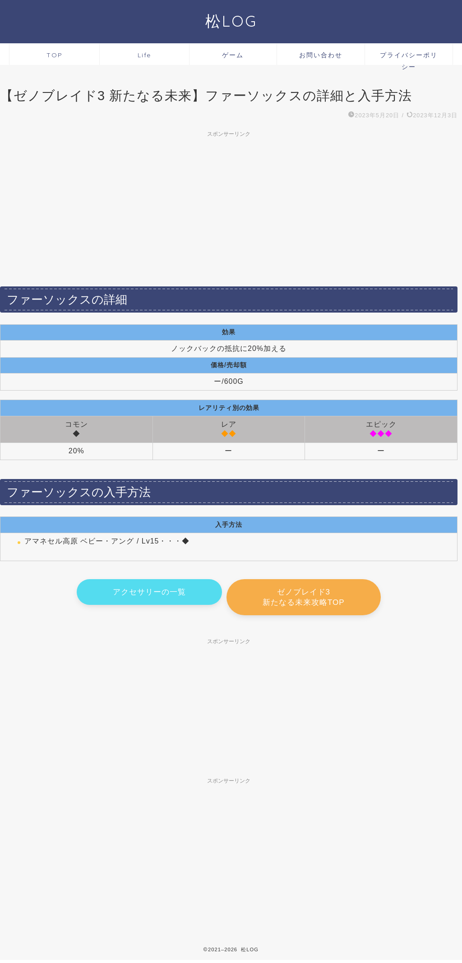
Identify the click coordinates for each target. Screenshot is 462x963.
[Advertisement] (228, 205)
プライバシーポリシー (409, 58)
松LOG (231, 21)
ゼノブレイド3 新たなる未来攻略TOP (304, 598)
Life (144, 55)
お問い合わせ (320, 55)
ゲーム (233, 55)
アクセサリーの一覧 (149, 593)
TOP (54, 55)
